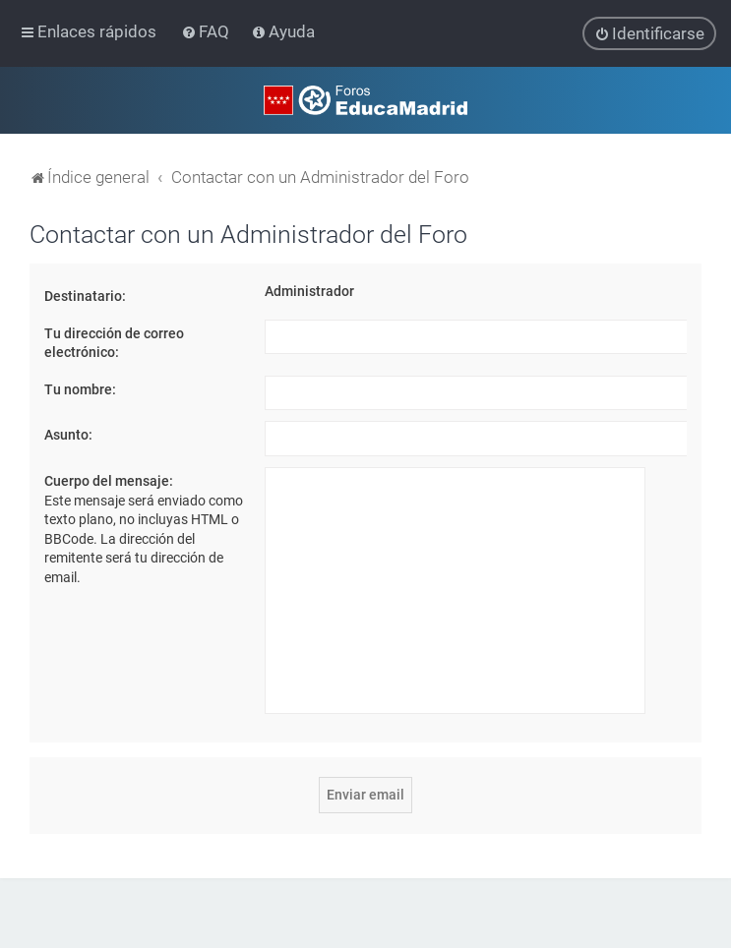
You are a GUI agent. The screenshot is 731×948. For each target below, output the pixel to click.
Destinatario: (85, 295)
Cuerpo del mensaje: (108, 480)
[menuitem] (207, 31)
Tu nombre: (80, 388)
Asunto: (68, 435)
